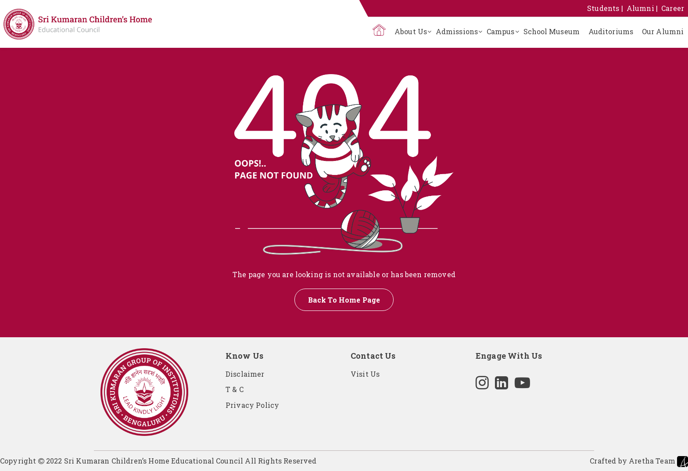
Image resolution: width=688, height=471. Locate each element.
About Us (410, 31)
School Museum (551, 31)
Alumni (640, 8)
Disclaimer (245, 373)
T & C (235, 389)
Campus (501, 31)
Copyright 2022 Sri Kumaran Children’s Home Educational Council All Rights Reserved (158, 460)
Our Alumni (663, 31)
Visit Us (365, 373)
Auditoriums (610, 31)
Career (672, 8)
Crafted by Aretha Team (639, 461)
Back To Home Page (344, 299)
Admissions (457, 31)
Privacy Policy (252, 405)
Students (603, 8)
